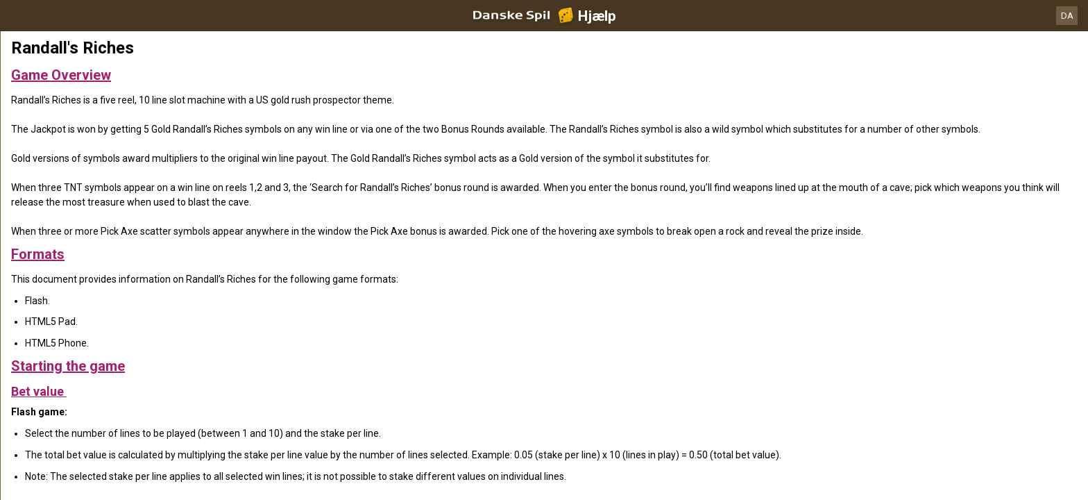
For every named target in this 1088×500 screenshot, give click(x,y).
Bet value (39, 391)
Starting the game (68, 366)
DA (1067, 15)
